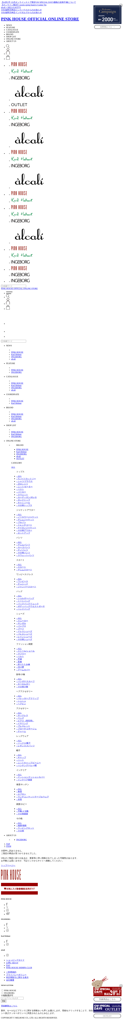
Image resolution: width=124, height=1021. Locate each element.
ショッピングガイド (15, 960)
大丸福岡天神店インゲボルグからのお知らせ (21, 12)
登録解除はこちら (9, 1006)
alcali (13, 359)
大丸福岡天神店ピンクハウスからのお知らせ (21, 10)
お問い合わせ (12, 963)
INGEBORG (16, 357)
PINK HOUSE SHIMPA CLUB (19, 968)
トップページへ (8, 865)
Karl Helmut (16, 354)
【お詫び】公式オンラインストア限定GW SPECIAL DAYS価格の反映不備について (38, 2)
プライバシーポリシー (16, 975)
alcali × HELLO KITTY (11, 7)
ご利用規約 (11, 972)
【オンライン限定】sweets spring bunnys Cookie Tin (23, 5)
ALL (13, 467)
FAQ (8, 965)
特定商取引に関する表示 (17, 977)
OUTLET (20, 459)
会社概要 (10, 980)
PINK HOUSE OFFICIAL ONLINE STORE (40, 19)
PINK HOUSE (17, 352)
